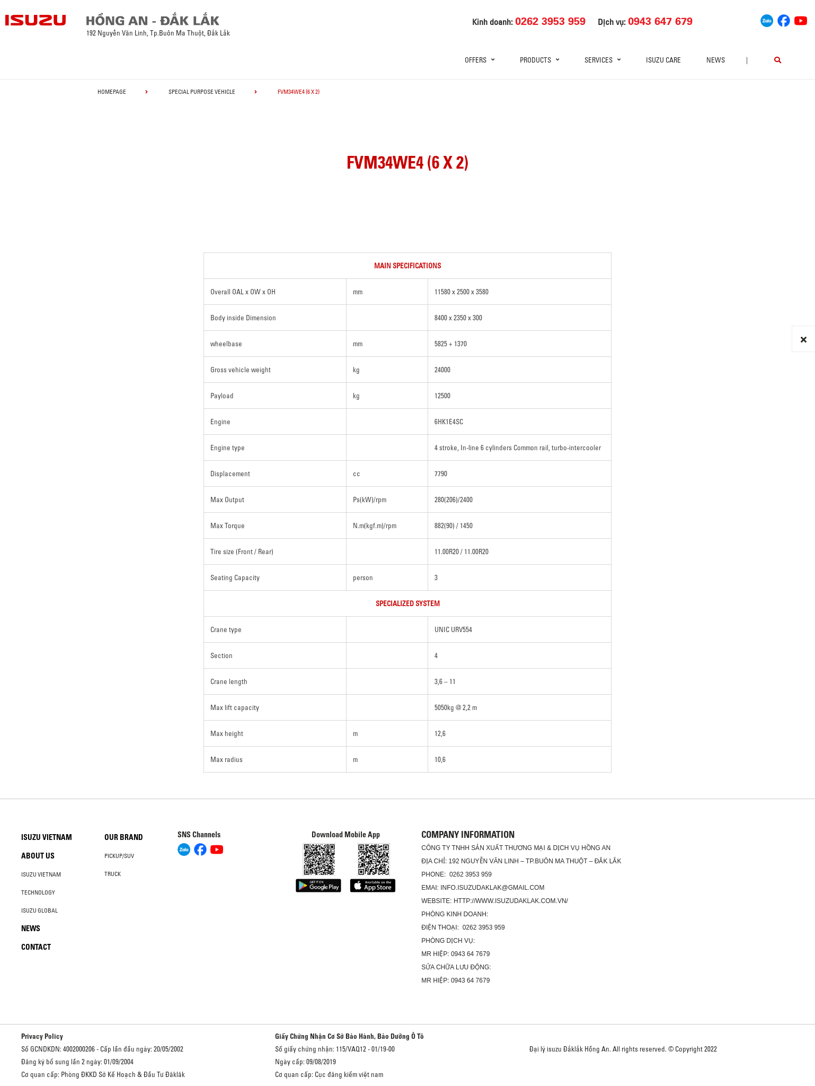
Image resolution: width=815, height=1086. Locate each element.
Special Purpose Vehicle (202, 91)
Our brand (123, 837)
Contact (36, 947)
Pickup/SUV (119, 856)
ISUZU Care (663, 60)
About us (38, 856)
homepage (112, 91)
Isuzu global (39, 910)
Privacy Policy (42, 1036)
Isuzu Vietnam (46, 837)
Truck (112, 874)
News (715, 60)
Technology (38, 892)
